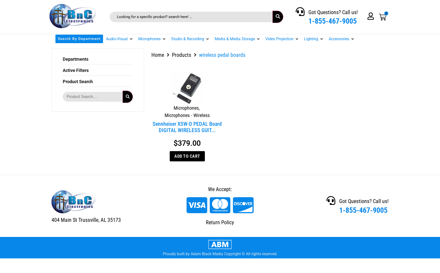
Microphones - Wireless (187, 115)
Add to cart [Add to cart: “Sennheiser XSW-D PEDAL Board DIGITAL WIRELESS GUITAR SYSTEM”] (187, 156)
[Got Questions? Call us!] (300, 11)
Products (181, 55)
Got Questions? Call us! (333, 12)
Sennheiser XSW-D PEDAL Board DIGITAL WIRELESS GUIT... (187, 127)
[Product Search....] (92, 97)
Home (157, 55)
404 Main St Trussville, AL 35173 (86, 220)
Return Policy (220, 222)
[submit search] (277, 17)
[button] (120, 39)
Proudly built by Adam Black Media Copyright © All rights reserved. (220, 254)
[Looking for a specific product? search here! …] (191, 17)
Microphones (186, 108)
